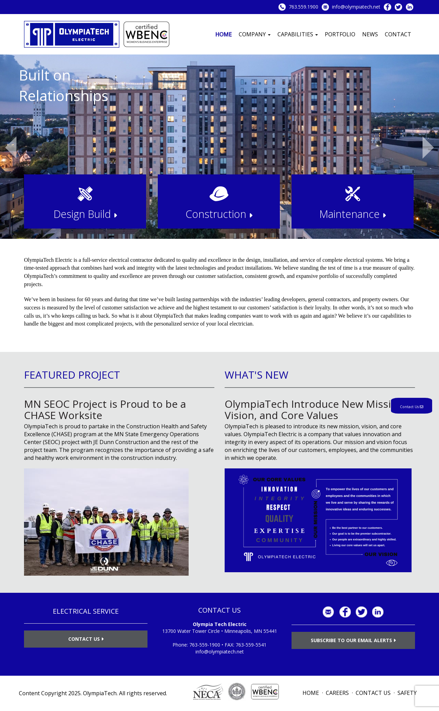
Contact (398, 34)
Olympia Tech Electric (220, 624)
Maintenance (352, 213)
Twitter (398, 7)
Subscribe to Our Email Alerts (353, 640)
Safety (407, 692)
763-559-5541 (251, 644)
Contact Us (86, 639)
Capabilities (297, 34)
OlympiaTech (100, 693)
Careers (337, 692)
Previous (10, 147)
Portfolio (340, 34)
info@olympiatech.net (356, 6)
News (370, 34)
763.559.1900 (303, 6)
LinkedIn (409, 7)
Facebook (387, 7)
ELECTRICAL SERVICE (86, 611)
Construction (218, 213)
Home (223, 34)
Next (428, 147)
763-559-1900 (204, 644)
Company (255, 34)
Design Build (85, 213)
